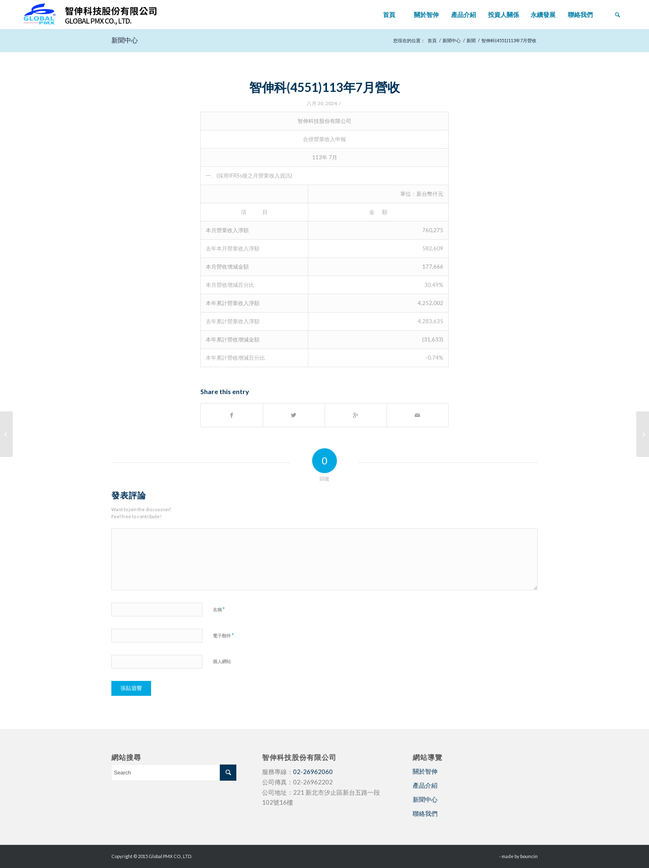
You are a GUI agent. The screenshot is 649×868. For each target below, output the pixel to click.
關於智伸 (425, 771)
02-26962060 (313, 771)
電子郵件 (223, 635)
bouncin (529, 856)
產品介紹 (425, 785)
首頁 (432, 40)
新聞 (471, 40)
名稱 (219, 609)
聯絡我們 (425, 813)
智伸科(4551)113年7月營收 (324, 86)
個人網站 (222, 661)
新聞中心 (124, 40)
